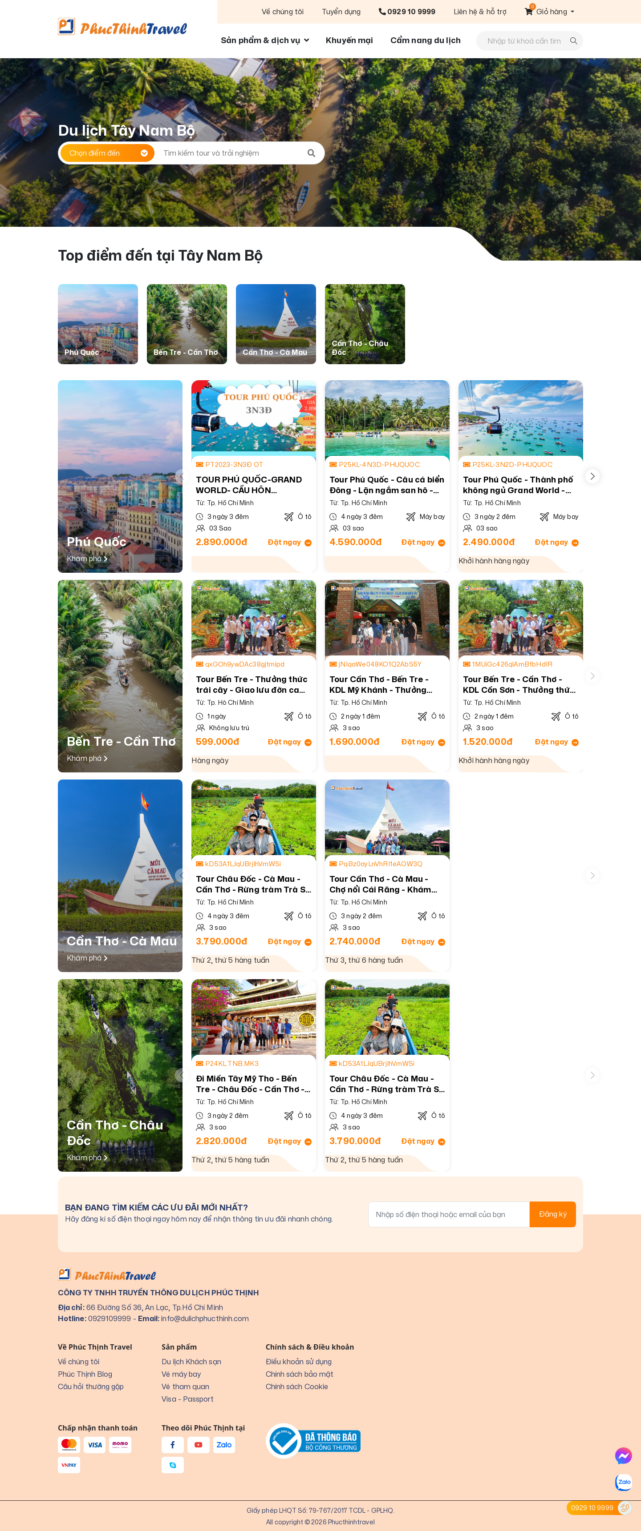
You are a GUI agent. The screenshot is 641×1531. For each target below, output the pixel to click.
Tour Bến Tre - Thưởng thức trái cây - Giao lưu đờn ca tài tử (252, 684)
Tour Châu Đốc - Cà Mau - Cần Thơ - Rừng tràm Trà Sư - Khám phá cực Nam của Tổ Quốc (253, 884)
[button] (549, 11)
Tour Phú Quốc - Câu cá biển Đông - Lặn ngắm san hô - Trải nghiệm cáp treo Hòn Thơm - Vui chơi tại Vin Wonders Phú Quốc (386, 485)
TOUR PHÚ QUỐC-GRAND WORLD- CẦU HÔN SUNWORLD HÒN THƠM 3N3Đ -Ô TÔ (249, 485)
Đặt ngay (290, 542)
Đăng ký (553, 1214)
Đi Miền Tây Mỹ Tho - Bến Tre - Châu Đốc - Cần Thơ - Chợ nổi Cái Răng (250, 1084)
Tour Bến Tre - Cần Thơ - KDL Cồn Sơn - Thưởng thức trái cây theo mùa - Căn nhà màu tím (519, 684)
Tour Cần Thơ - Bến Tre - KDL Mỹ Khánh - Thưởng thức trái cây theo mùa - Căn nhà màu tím (379, 684)
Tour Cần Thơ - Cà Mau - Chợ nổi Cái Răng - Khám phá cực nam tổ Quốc (380, 884)
